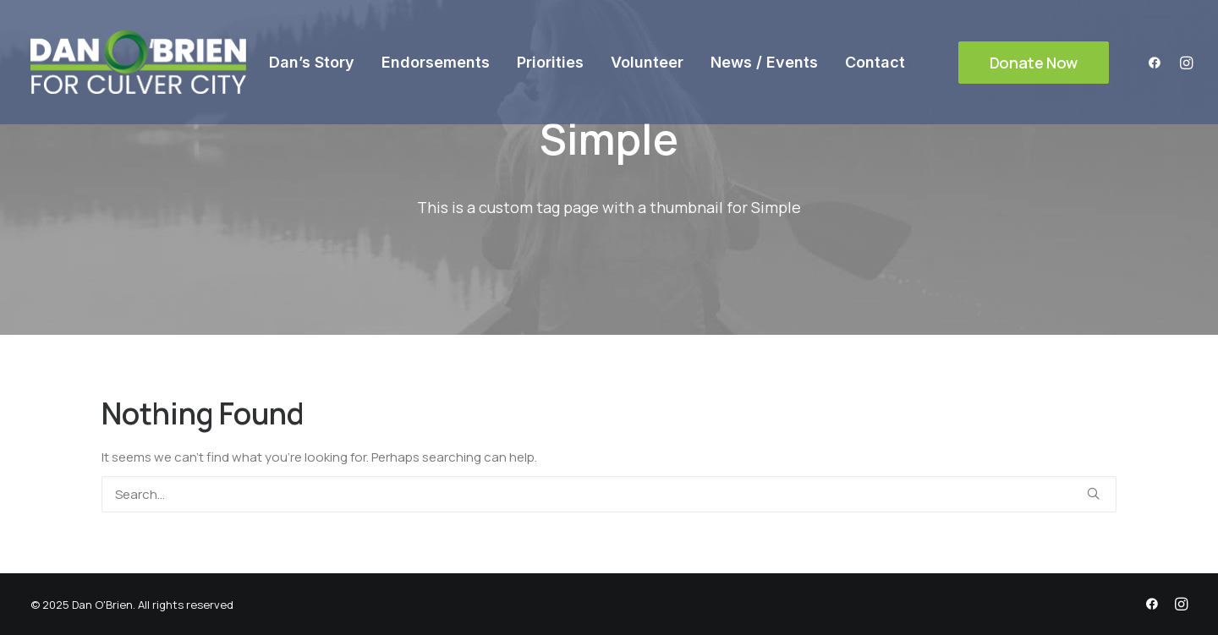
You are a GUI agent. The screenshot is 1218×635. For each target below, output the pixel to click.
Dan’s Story (311, 62)
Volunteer (647, 62)
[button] (1158, 62)
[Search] (609, 494)
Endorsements (435, 62)
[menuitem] (311, 62)
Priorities (550, 62)
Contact (875, 62)
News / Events (764, 62)
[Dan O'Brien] (138, 62)
